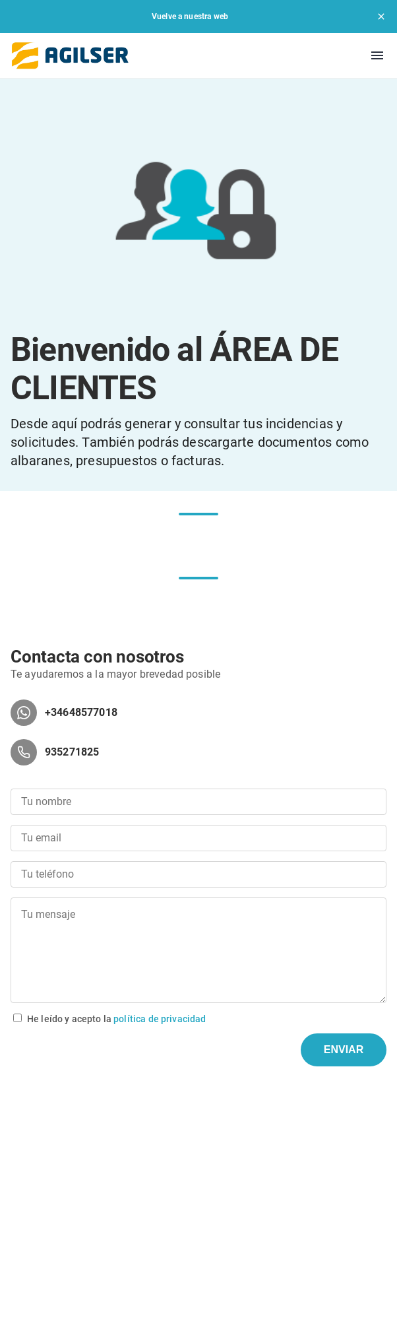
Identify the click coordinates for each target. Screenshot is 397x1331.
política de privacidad (159, 1019)
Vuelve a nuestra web (190, 16)
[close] (381, 16)
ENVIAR (343, 1049)
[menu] (377, 55)
